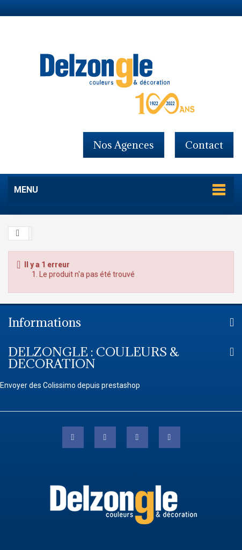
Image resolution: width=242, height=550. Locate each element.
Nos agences (123, 144)
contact (204, 144)
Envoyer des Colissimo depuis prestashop (70, 385)
